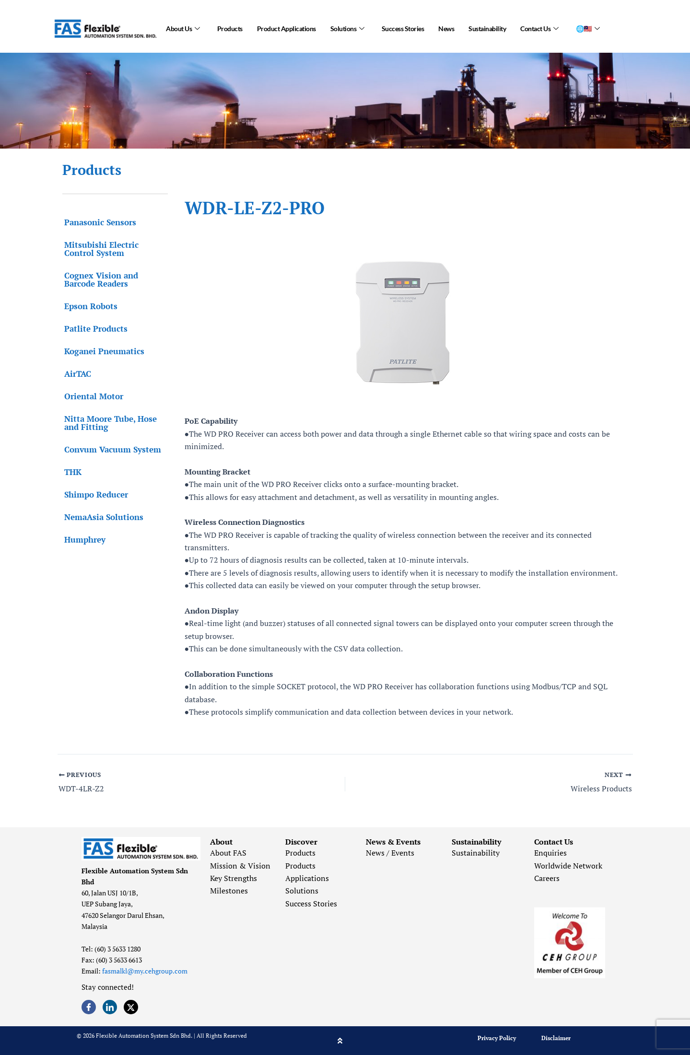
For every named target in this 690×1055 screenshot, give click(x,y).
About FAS (228, 853)
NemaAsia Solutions (101, 516)
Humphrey (83, 539)
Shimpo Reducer (94, 494)
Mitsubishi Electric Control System (99, 248)
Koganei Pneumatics (102, 351)
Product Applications (286, 28)
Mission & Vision (240, 865)
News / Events (390, 853)
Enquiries (550, 853)
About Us (183, 28)
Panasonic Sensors (98, 222)
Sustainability (487, 28)
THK (71, 471)
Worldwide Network (568, 865)
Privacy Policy (497, 1038)
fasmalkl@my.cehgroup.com (144, 971)
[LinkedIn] (110, 1007)
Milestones (229, 891)
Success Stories (403, 28)
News (446, 28)
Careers (547, 878)
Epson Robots (89, 306)
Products (230, 28)
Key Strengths (233, 878)
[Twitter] (131, 1007)
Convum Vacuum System (110, 449)
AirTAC (75, 373)
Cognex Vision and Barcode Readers (99, 279)
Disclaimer (556, 1038)
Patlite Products (94, 328)
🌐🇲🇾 (588, 28)
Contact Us (539, 28)
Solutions (347, 28)
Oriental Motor (91, 396)
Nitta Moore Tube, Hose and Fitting (108, 422)
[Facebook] (89, 1007)
